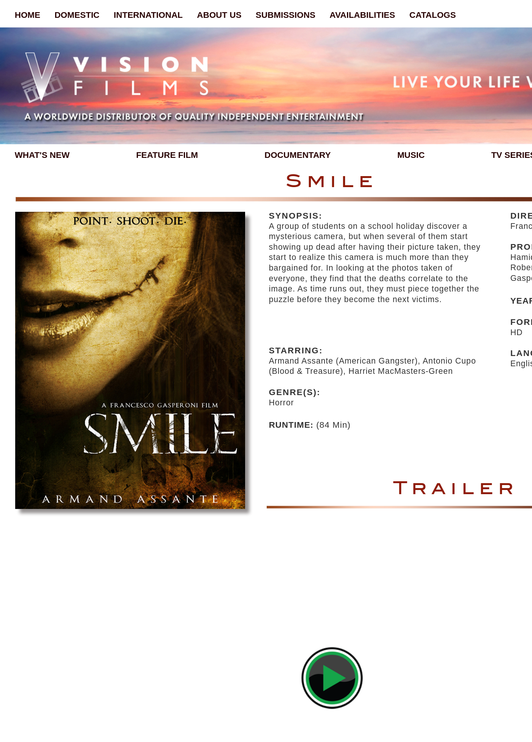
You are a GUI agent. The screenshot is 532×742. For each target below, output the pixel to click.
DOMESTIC (76, 15)
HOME (27, 15)
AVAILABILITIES (362, 15)
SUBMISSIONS (285, 15)
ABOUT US (219, 15)
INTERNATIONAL (148, 15)
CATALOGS (432, 15)
